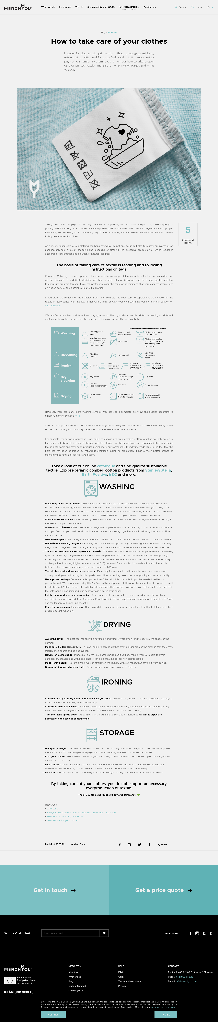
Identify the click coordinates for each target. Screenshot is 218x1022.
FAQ (120, 972)
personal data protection (163, 1007)
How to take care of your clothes (65, 816)
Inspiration (65, 7)
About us (73, 972)
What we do (48, 7)
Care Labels (53, 808)
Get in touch (54, 890)
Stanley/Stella (158, 470)
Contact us (150, 7)
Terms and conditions (129, 981)
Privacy (122, 986)
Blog (70, 981)
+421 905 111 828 (184, 976)
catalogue (106, 466)
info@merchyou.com (186, 981)
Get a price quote (163, 890)
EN (210, 7)
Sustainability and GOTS (101, 7)
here (77, 415)
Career (121, 976)
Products (112, 32)
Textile (79, 7)
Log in (197, 7)
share (162, 844)
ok (104, 933)
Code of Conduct (77, 986)
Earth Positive (94, 474)
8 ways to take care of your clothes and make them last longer (82, 812)
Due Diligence (75, 990)
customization (52, 305)
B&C (113, 474)
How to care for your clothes (63, 820)
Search (180, 7)
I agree (166, 1014)
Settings (53, 1014)
